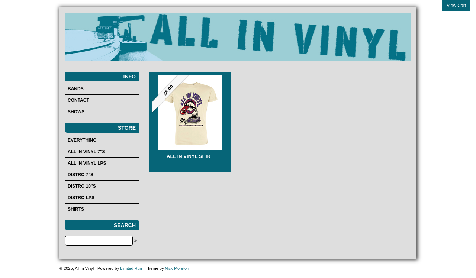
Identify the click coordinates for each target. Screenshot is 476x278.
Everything (82, 140)
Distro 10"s (82, 186)
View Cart (456, 5)
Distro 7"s (80, 174)
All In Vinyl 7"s (86, 151)
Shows (76, 111)
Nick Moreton (177, 268)
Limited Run (131, 268)
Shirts (76, 209)
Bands (76, 88)
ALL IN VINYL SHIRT (190, 156)
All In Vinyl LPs (87, 163)
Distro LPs (81, 197)
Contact (78, 100)
